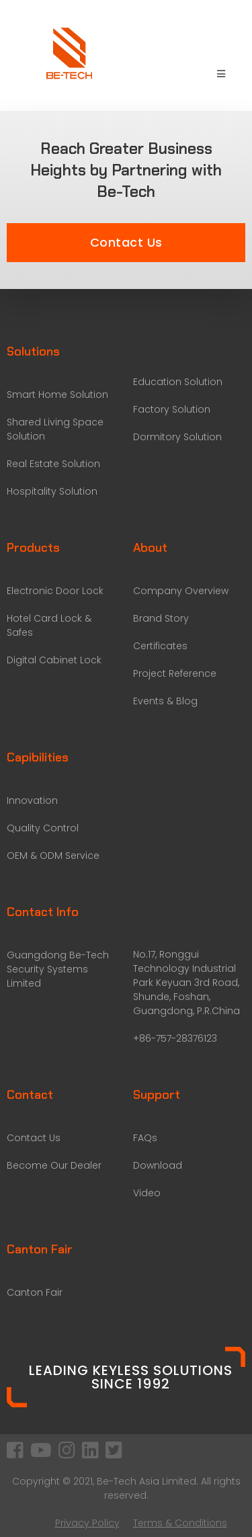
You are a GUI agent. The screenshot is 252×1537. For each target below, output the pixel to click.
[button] (126, 242)
